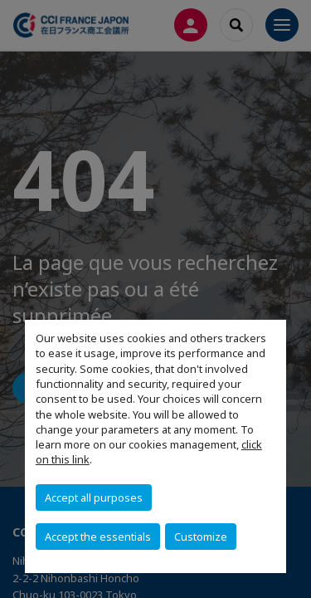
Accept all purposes (94, 497)
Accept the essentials (98, 536)
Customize (200, 536)
